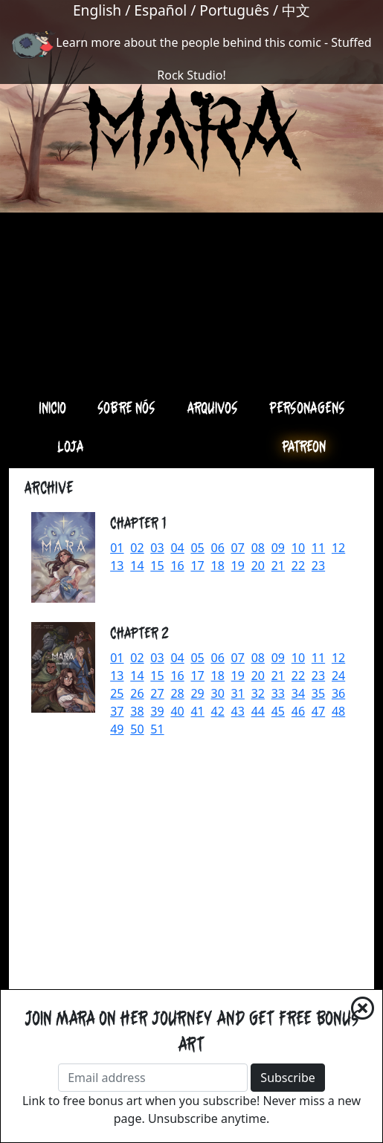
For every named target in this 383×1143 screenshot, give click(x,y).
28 (177, 693)
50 (137, 729)
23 (318, 565)
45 (278, 711)
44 (258, 711)
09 (278, 548)
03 (157, 548)
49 (116, 729)
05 (197, 548)
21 (278, 565)
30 (218, 693)
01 (116, 548)
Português (234, 10)
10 (298, 548)
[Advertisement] (191, 281)
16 (177, 565)
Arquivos (212, 407)
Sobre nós (126, 407)
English (97, 10)
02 (137, 548)
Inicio (52, 407)
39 (157, 711)
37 (116, 711)
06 (218, 548)
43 (238, 711)
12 (338, 548)
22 (298, 565)
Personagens (307, 407)
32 (258, 693)
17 (197, 565)
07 (238, 548)
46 (298, 711)
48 (338, 711)
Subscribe (287, 1077)
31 (238, 693)
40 (177, 711)
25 (116, 693)
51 (157, 729)
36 (338, 693)
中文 (296, 10)
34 (298, 693)
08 (258, 548)
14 (137, 565)
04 (177, 548)
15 (157, 565)
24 (338, 675)
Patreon (304, 446)
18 (218, 565)
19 (238, 565)
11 (318, 548)
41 (197, 711)
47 (318, 711)
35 (318, 693)
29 (197, 693)
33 (278, 693)
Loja (70, 446)
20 (258, 565)
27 (157, 693)
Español (160, 10)
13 (116, 565)
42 (218, 711)
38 (137, 711)
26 (137, 693)
